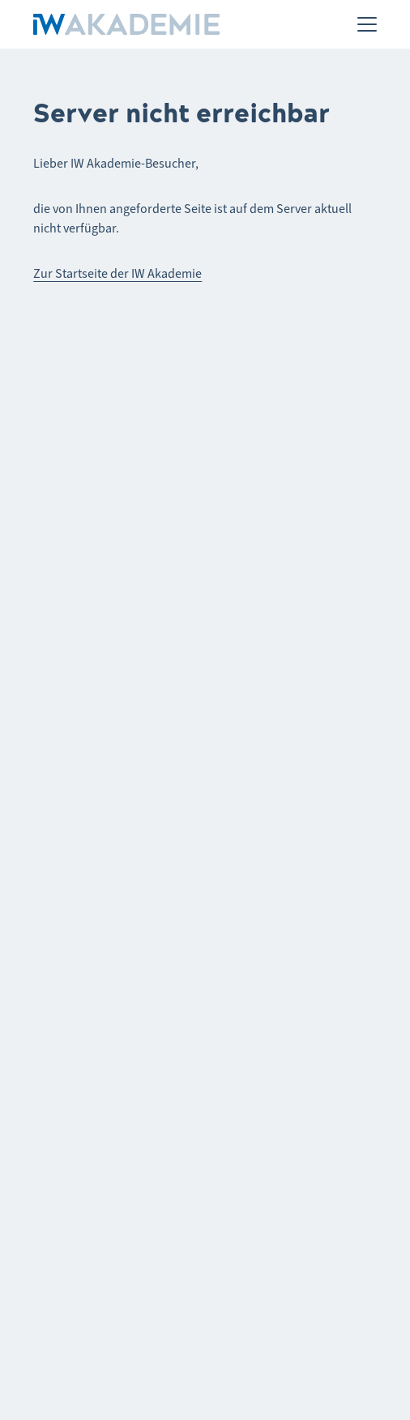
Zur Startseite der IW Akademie (117, 273)
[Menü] (367, 24)
